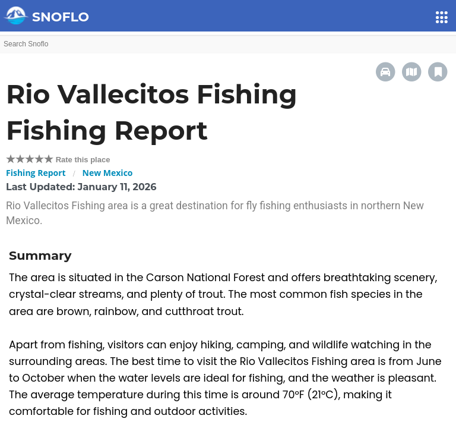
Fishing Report (36, 172)
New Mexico (108, 172)
